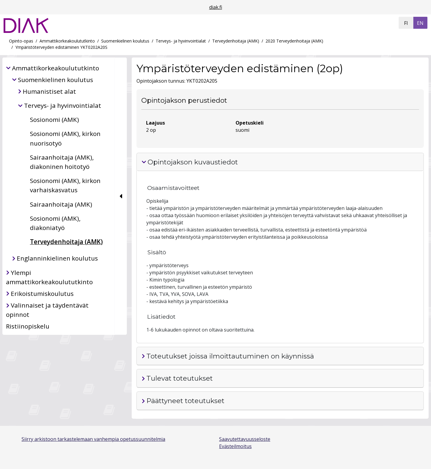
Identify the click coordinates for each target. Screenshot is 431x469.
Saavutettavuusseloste (244, 439)
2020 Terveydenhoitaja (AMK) (294, 41)
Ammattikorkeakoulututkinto (67, 41)
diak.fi (215, 7)
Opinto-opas (21, 41)
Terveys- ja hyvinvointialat (181, 41)
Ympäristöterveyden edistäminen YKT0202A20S (61, 47)
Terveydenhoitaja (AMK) (235, 41)
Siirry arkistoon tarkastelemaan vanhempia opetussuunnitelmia (93, 439)
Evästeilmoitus (235, 446)
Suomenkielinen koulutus (125, 41)
